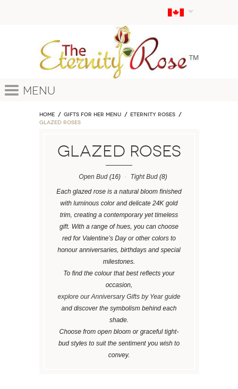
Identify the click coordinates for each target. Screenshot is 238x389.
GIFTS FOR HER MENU (92, 114)
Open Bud (93, 176)
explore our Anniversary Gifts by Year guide (119, 296)
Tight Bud (143, 176)
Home (47, 114)
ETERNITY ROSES (152, 114)
